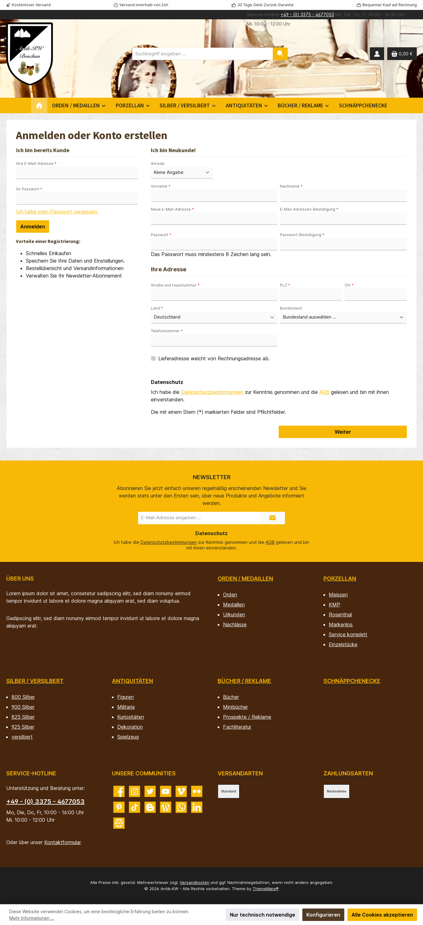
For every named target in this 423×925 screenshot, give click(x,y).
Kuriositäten (130, 717)
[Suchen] (280, 54)
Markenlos (341, 624)
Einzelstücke (343, 644)
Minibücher (235, 707)
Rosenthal (340, 614)
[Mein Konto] (377, 53)
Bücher (231, 697)
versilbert (22, 737)
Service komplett (348, 634)
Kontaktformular (62, 842)
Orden (230, 594)
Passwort (161, 234)
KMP (334, 604)
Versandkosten (194, 882)
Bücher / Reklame (244, 681)
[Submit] (272, 518)
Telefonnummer (167, 331)
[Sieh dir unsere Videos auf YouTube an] (166, 791)
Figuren (125, 697)
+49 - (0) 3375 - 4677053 (307, 14)
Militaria (126, 707)
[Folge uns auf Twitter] (150, 791)
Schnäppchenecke (351, 681)
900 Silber (23, 707)
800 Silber (23, 697)
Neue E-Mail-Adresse (172, 209)
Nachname (291, 186)
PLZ (285, 285)
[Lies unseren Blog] (166, 807)
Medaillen (234, 604)
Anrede (158, 163)
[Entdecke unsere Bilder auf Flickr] (197, 791)
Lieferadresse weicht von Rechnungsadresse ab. (214, 358)
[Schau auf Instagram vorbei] (135, 791)
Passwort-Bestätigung (302, 234)
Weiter (343, 432)
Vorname (160, 186)
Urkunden (234, 614)
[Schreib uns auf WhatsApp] (181, 807)
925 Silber (23, 727)
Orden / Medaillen (245, 578)
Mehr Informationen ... (31, 918)
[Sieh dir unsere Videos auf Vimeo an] (181, 791)
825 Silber (23, 717)
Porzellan (339, 578)
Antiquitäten (132, 681)
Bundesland (291, 308)
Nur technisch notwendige (262, 915)
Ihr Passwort (29, 189)
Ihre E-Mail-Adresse (36, 163)
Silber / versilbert (34, 681)
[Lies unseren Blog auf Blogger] (150, 807)
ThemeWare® (266, 888)
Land (157, 308)
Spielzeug (128, 737)
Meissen (338, 594)
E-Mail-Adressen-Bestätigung (309, 209)
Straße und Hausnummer (175, 285)
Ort (349, 285)
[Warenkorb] (402, 53)
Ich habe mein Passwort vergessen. (57, 211)
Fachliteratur (237, 727)
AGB (324, 392)
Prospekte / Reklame (247, 717)
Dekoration (130, 727)
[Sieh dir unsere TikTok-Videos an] (135, 807)
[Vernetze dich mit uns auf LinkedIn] (197, 807)
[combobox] (202, 54)
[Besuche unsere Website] (119, 823)
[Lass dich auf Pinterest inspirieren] (119, 807)
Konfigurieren (323, 915)
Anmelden (32, 226)
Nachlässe (235, 624)
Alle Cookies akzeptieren (382, 915)
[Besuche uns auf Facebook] (119, 791)
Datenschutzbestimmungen (212, 392)
